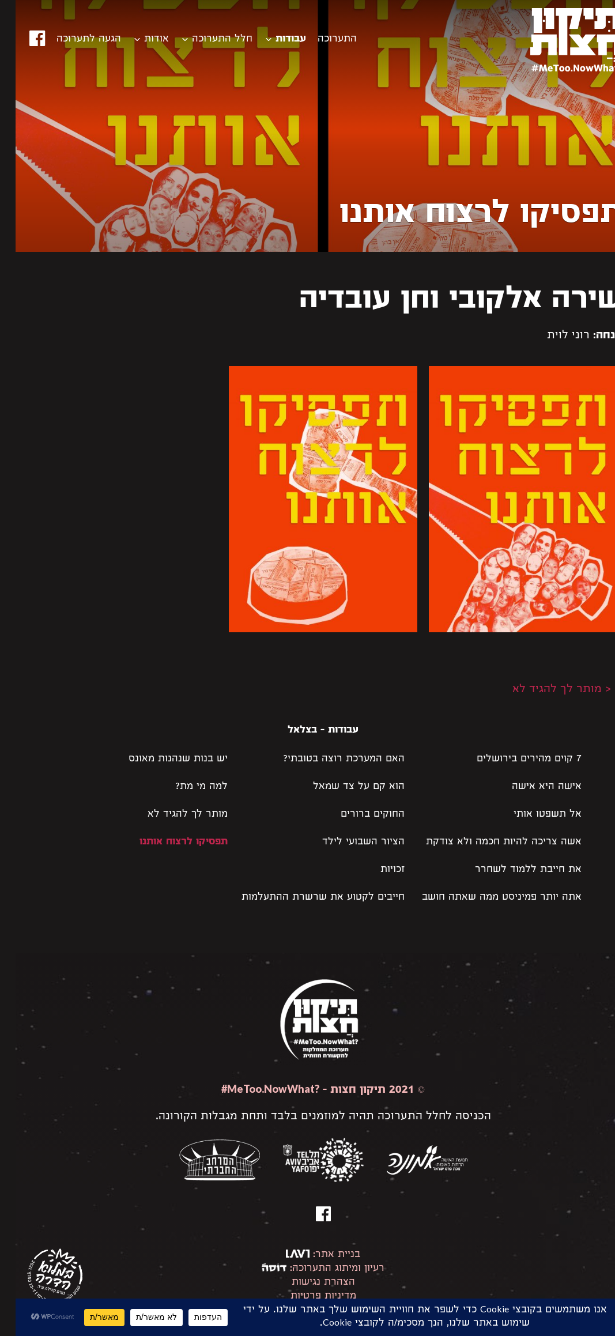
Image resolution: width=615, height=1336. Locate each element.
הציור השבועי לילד (348, 842)
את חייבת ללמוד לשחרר (512, 870)
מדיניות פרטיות (308, 1296)
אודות (141, 39)
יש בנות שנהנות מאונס (162, 759)
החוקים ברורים (357, 814)
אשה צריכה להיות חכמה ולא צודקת (488, 842)
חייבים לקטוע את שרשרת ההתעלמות (307, 897)
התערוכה (321, 39)
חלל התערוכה (206, 39)
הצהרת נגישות (307, 1282)
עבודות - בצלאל (307, 730)
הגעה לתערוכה (73, 39)
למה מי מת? (186, 787)
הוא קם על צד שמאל (343, 787)
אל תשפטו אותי (532, 814)
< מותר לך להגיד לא (546, 690)
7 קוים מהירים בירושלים (513, 759)
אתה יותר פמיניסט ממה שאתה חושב (486, 897)
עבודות (275, 39)
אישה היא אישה (531, 787)
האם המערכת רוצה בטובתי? (328, 759)
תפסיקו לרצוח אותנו (168, 842)
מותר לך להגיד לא (172, 814)
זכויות (377, 870)
